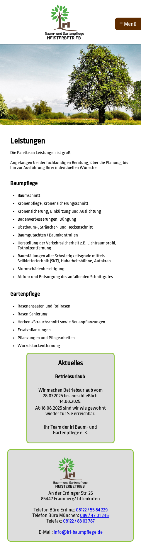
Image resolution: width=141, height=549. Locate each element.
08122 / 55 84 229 (92, 510)
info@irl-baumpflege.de (78, 532)
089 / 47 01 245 (94, 515)
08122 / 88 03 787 (79, 521)
